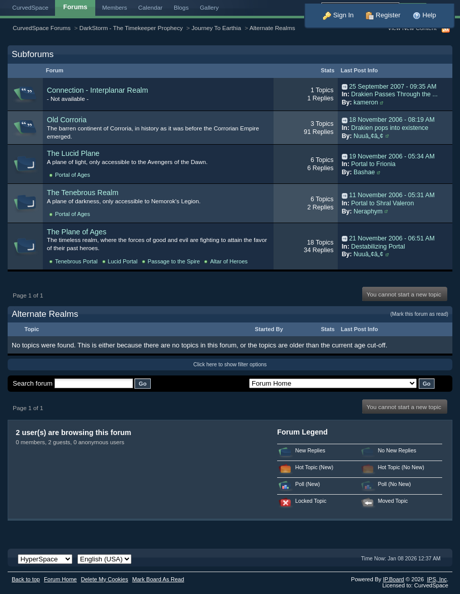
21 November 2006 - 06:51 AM (392, 238)
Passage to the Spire (174, 261)
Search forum (32, 383)
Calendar (150, 7)
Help (424, 15)
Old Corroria (67, 120)
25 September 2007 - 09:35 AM (393, 86)
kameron (366, 102)
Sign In (338, 15)
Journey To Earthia (216, 27)
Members (114, 7)
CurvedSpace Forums (42, 27)
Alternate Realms (272, 27)
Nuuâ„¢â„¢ (368, 136)
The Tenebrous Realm (82, 192)
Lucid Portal (123, 261)
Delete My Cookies (104, 579)
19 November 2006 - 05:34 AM (392, 156)
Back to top (26, 579)
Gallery (209, 7)
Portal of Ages (72, 175)
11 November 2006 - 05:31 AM (392, 195)
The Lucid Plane (73, 153)
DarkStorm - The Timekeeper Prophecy (131, 27)
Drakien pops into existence (389, 127)
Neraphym (368, 211)
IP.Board (393, 579)
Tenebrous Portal (76, 261)
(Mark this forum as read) (419, 314)
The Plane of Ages (76, 232)
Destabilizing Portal (378, 246)
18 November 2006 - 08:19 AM (392, 119)
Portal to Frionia (373, 164)
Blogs (181, 7)
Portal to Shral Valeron (382, 203)
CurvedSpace (30, 7)
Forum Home (60, 579)
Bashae (364, 172)
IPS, (437, 579)
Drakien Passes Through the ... (394, 94)
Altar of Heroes (229, 261)
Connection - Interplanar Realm (97, 90)
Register (383, 15)
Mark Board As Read (158, 579)
